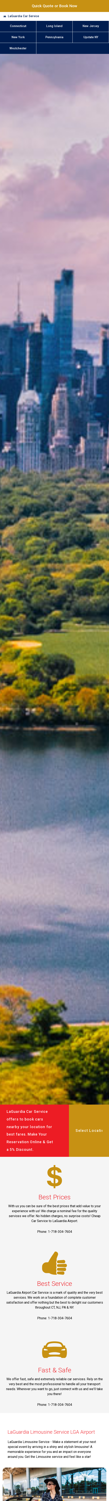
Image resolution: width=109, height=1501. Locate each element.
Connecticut (18, 26)
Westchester (18, 48)
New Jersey (91, 26)
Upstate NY (90, 37)
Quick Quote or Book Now (54, 6)
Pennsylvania (54, 37)
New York (18, 37)
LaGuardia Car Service (23, 16)
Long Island (54, 26)
